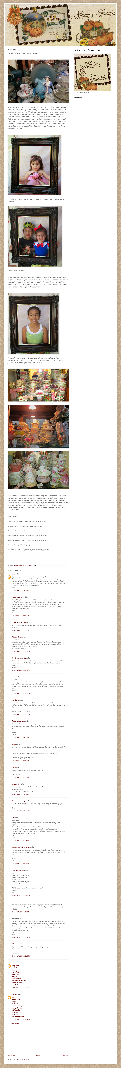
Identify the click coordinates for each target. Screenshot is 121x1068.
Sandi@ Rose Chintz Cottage (21, 847)
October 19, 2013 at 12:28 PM (21, 956)
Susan (14, 744)
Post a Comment (15, 1023)
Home (38, 1055)
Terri (13, 817)
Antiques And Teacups (19, 801)
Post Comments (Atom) (23, 1059)
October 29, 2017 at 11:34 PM (21, 1019)
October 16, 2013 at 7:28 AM (20, 840)
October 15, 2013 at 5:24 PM (20, 760)
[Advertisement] (38, 1040)
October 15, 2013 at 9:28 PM (20, 811)
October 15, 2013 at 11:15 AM (21, 651)
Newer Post (11, 1055)
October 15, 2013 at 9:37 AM (20, 615)
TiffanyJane (15, 944)
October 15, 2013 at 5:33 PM (20, 777)
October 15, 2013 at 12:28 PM (21, 714)
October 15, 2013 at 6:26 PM (20, 794)
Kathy (14, 574)
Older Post (64, 1055)
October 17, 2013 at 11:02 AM (21, 912)
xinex (13, 902)
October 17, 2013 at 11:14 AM (21, 937)
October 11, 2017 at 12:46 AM (21, 987)
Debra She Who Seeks (19, 622)
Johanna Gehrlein (17, 637)
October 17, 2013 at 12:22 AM (21, 895)
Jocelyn (14, 767)
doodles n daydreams (18, 721)
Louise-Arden (16, 784)
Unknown (15, 963)
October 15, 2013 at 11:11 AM (21, 630)
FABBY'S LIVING (18, 597)
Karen (14, 677)
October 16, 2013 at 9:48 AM (20, 863)
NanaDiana (15, 700)
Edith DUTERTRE (18, 870)
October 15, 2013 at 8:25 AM (20, 590)
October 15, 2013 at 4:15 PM (20, 737)
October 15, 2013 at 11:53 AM (21, 693)
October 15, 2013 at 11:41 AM (21, 670)
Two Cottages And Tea (19, 658)
